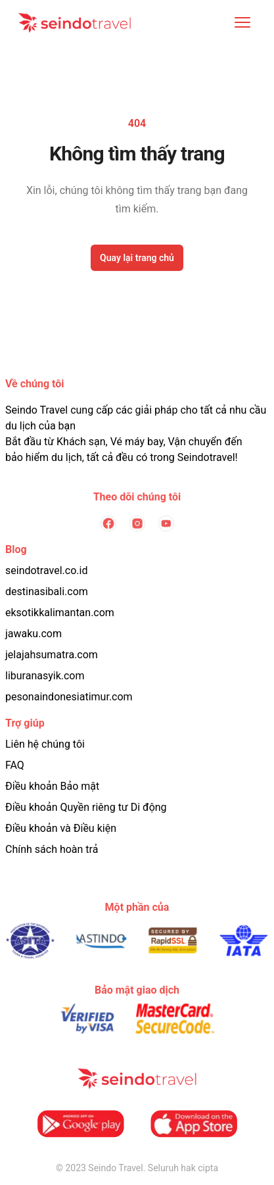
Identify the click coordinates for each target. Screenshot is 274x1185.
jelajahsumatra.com (51, 654)
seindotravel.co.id (46, 570)
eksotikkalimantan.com (59, 612)
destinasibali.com (46, 591)
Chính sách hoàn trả (51, 849)
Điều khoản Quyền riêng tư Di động (86, 807)
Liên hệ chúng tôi (45, 744)
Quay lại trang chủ (137, 258)
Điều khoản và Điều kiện (60, 828)
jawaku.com (33, 633)
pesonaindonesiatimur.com (69, 696)
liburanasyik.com (45, 675)
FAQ (14, 765)
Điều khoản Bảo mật (52, 786)
